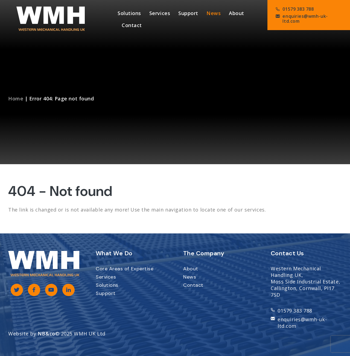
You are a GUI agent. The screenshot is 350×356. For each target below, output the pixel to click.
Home (15, 98)
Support (188, 13)
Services (159, 13)
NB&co (46, 333)
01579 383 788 (298, 9)
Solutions (129, 13)
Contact (132, 25)
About (236, 13)
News (213, 13)
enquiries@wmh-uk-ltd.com (305, 18)
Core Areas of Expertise (124, 268)
